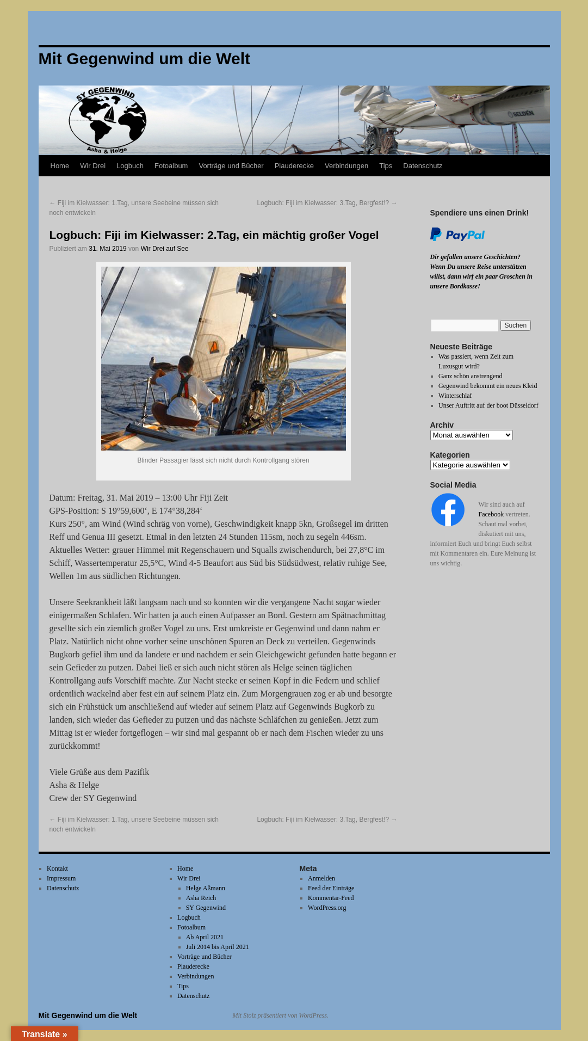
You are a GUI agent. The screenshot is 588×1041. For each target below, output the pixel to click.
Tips (385, 166)
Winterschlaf (455, 395)
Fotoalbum (171, 166)
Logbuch (130, 166)
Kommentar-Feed (331, 898)
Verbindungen (346, 166)
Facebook (491, 514)
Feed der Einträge (331, 888)
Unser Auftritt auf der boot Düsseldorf (488, 405)
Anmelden (321, 878)
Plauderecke (294, 166)
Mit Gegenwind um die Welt (88, 1015)
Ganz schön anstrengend (470, 376)
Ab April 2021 (205, 937)
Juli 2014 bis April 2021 (217, 947)
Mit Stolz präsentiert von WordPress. (281, 1015)
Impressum (61, 878)
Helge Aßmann (205, 888)
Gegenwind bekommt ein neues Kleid (487, 386)
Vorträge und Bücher (231, 166)
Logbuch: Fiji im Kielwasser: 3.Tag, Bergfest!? (327, 203)
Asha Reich (201, 898)
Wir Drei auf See (165, 248)
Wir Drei (93, 166)
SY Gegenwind (206, 907)
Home (60, 166)
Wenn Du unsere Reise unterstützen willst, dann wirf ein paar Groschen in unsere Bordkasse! (481, 276)
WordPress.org (327, 907)
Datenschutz (422, 166)
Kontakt (57, 868)
